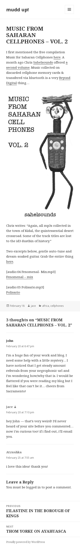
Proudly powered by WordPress (25, 542)
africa (45, 306)
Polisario (13, 292)
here (57, 57)
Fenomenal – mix (19, 277)
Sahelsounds (43, 62)
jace (33, 306)
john (9, 340)
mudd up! (17, 9)
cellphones (57, 306)
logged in (33, 487)
